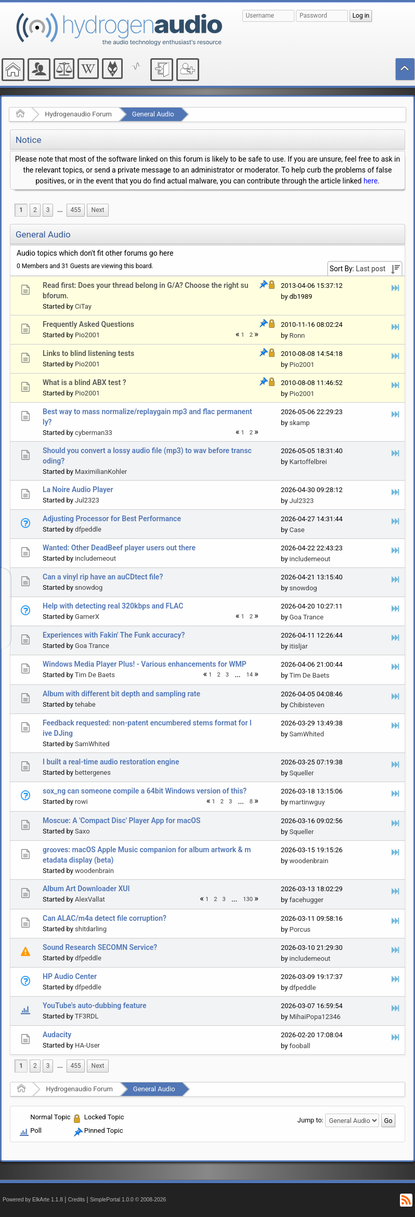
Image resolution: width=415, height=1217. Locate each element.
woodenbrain (94, 871)
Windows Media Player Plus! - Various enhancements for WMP (145, 664)
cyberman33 (93, 432)
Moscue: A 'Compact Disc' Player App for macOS (121, 820)
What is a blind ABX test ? (84, 382)
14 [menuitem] (250, 674)
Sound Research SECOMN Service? (100, 947)
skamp (300, 423)
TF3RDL (87, 1016)
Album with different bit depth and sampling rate (121, 694)
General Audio (153, 114)
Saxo (82, 831)
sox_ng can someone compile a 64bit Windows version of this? (145, 791)
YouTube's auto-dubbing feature (95, 1005)
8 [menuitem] (251, 801)
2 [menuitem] (35, 210)
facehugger (307, 900)
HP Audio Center (70, 976)
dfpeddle (88, 529)
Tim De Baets (95, 675)
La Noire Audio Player (78, 489)
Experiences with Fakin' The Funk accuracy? (114, 635)
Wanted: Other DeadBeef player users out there (119, 548)
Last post (370, 268)
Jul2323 (87, 500)
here (371, 181)
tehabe (85, 704)
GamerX (87, 616)
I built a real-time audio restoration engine (111, 762)
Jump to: (310, 1120)
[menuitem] (59, 210)
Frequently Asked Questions (88, 324)
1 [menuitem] (21, 210)
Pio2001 (87, 335)
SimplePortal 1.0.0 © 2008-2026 (128, 1199)
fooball (300, 1046)
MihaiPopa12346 (315, 1017)
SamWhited (92, 744)
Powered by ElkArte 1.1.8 (33, 1199)
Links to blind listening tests (88, 353)
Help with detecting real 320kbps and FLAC (113, 606)
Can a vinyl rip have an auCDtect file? (103, 577)
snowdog (88, 587)
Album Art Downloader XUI (86, 888)
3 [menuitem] (48, 210)
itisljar (299, 646)
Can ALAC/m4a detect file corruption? (104, 918)
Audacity (57, 1034)
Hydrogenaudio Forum (78, 114)
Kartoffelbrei (308, 462)
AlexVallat (90, 899)
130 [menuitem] (248, 899)
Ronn (297, 335)
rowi (81, 801)
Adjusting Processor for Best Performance (112, 518)
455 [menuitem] (75, 210)
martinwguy (307, 802)
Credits (76, 1199)
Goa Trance (307, 617)
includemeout (95, 558)
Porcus (300, 929)
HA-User (87, 1045)
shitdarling (91, 929)
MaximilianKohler (101, 471)
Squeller (302, 773)
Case (297, 530)
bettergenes (93, 772)
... (59, 210)
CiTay (83, 306)
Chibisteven (307, 705)
